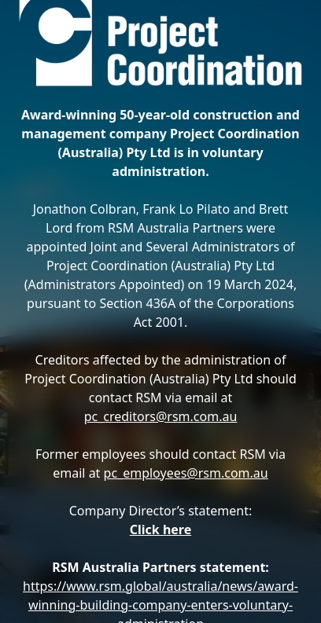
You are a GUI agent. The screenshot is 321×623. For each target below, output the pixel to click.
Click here (161, 529)
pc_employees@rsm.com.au (186, 473)
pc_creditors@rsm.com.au (161, 416)
